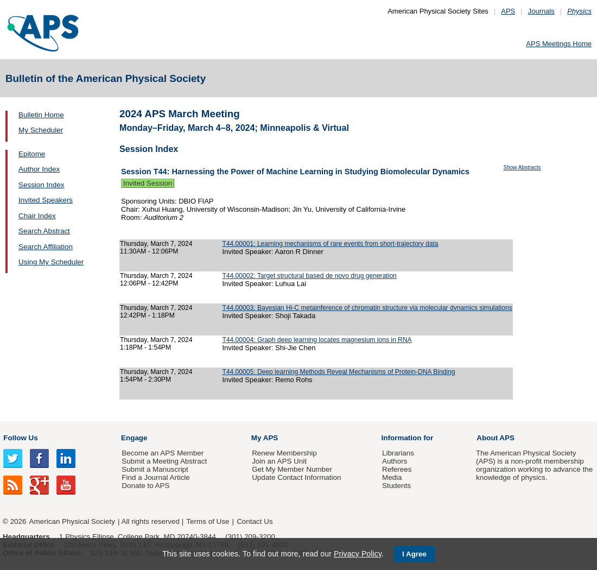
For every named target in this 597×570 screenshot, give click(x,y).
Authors (394, 461)
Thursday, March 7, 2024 (156, 244)
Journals (541, 11)
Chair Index (37, 216)
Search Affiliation (45, 247)
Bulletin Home (41, 115)
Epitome (31, 154)
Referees (397, 469)
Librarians (398, 453)
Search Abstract (44, 231)
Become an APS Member (163, 453)
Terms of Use (207, 521)
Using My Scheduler (51, 262)
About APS (496, 438)
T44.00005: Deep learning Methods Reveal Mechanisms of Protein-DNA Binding (338, 372)
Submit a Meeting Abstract (164, 461)
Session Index (41, 185)
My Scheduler (40, 130)
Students (396, 486)
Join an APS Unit (279, 461)
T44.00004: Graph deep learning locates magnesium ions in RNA (316, 340)
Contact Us (254, 521)
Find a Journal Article (155, 477)
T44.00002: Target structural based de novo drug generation (309, 276)
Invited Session (147, 183)
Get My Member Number (292, 469)
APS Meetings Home (559, 44)
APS (508, 11)
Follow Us (20, 438)
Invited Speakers (45, 200)
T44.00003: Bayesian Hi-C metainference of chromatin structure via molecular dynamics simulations (367, 308)
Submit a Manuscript (155, 469)
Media (392, 477)
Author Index (39, 169)
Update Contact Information (296, 477)
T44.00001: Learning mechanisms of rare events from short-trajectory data (330, 244)
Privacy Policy (358, 553)
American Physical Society (72, 521)
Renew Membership (284, 453)
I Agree (414, 554)
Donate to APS (145, 486)
